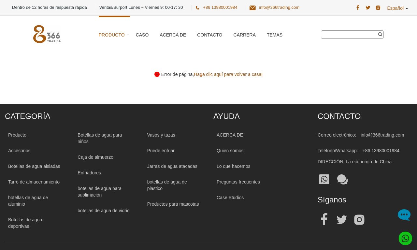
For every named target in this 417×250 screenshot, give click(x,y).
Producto (112, 34)
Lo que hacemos (234, 166)
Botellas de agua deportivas (25, 223)
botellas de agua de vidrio (104, 210)
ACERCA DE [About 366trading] (230, 135)
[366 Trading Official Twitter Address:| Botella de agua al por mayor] (368, 8)
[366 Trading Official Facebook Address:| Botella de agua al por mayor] (358, 8)
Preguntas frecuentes (238, 181)
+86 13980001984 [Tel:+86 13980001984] (381, 150)
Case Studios (230, 197)
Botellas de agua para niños (100, 138)
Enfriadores (89, 172)
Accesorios (19, 150)
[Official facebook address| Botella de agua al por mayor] (324, 220)
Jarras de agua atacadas (172, 166)
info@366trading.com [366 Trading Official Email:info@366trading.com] (279, 7)
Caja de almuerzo (95, 157)
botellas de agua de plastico (167, 185)
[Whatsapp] (403, 236)
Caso (142, 34)
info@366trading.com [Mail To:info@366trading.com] (382, 135)
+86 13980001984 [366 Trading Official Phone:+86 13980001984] (220, 7)
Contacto (209, 34)
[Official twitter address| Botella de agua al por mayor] (341, 220)
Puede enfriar (161, 150)
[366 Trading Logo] (46, 34)
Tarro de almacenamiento (34, 181)
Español (397, 8)
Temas (274, 34)
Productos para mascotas (173, 204)
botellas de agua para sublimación (100, 192)
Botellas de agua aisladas (34, 166)
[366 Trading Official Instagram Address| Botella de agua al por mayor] (378, 8)
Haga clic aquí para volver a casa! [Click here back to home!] (228, 74)
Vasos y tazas (161, 135)
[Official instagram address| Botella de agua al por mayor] (359, 220)
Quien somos (230, 150)
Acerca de (173, 34)
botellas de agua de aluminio (28, 201)
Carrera (245, 34)
